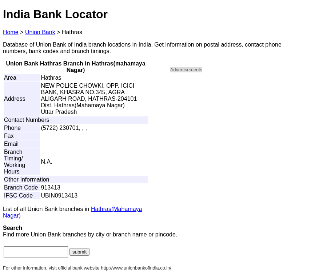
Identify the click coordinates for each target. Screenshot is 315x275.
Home (11, 32)
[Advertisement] (232, 129)
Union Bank (40, 32)
